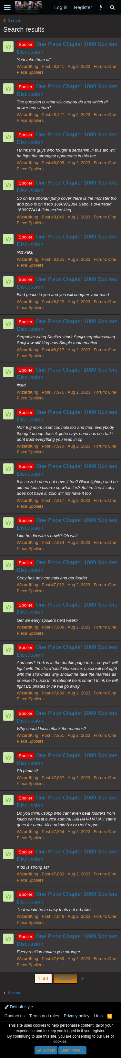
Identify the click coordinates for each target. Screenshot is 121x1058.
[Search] (112, 7)
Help (98, 1015)
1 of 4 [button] (43, 978)
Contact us (15, 1015)
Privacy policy (76, 1015)
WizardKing (27, 66)
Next (65, 978)
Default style (19, 1006)
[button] (7, 7)
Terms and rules (44, 1015)
